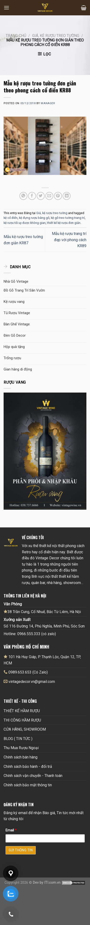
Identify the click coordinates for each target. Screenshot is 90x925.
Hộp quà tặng (14, 347)
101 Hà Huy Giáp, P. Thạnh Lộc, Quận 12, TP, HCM (42, 659)
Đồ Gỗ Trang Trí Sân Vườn (24, 290)
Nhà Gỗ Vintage (16, 281)
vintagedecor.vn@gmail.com (31, 681)
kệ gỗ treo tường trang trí (68, 218)
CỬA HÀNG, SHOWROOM (25, 729)
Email (11, 830)
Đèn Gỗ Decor (15, 335)
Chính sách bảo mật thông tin (28, 785)
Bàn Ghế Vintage (17, 324)
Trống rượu (12, 358)
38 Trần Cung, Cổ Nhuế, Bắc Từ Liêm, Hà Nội (42, 611)
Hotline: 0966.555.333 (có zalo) (30, 634)
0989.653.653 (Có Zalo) (28, 672)
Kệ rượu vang (14, 301)
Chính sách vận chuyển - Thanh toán (33, 775)
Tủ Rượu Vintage (17, 313)
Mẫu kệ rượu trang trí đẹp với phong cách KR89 (69, 239)
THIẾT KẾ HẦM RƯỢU (22, 711)
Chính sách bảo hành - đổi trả (28, 766)
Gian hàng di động (18, 369)
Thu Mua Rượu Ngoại (21, 748)
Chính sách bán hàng (20, 757)
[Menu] (6, 7)
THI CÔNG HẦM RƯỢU (22, 720)
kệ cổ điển (11, 218)
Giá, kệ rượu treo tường (55, 35)
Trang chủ (16, 35)
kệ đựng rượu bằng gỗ (34, 218)
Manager (48, 103)
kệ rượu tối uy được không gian (25, 223)
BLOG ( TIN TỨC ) (18, 738)
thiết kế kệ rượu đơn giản (63, 223)
